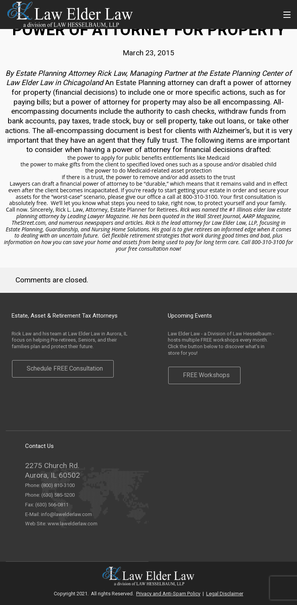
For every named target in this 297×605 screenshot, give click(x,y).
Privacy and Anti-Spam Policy (168, 593)
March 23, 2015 (148, 52)
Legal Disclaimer (224, 593)
